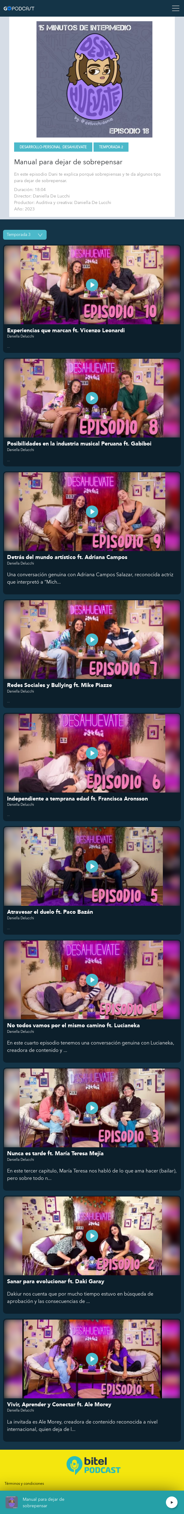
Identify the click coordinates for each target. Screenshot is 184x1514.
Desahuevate (75, 147)
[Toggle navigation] (173, 8)
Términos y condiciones (24, 1483)
